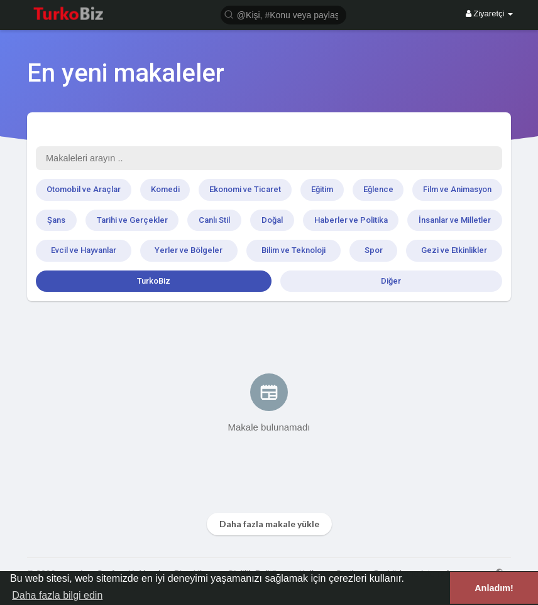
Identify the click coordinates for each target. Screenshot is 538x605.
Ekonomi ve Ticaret (245, 189)
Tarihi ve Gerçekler (132, 220)
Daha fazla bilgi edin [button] (57, 595)
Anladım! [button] (494, 588)
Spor (374, 250)
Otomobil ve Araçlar (84, 189)
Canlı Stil (214, 220)
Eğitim (322, 189)
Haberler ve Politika (351, 220)
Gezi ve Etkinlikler (454, 250)
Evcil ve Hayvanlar (83, 250)
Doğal (272, 220)
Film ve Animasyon (457, 189)
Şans (56, 220)
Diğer (391, 281)
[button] (283, 14)
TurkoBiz (153, 281)
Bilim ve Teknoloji (293, 250)
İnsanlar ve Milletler (455, 220)
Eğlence (378, 189)
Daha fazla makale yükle (269, 523)
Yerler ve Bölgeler (188, 250)
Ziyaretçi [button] (489, 13)
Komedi (165, 189)
